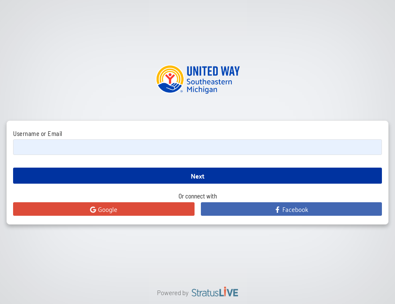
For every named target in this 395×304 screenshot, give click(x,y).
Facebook (291, 209)
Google (103, 209)
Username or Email (37, 133)
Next (198, 176)
